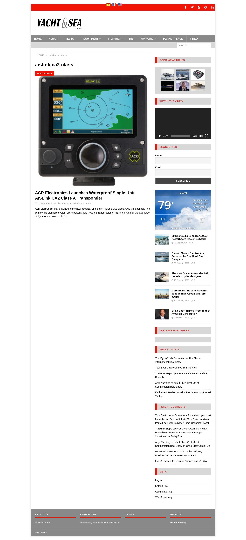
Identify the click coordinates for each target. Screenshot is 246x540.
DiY (131, 38)
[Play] (159, 135)
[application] (183, 123)
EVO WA (202, 461)
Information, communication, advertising (100, 522)
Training (114, 38)
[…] (65, 216)
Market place (173, 38)
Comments (163, 491)
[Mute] (201, 135)
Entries (161, 485)
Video (194, 38)
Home (38, 38)
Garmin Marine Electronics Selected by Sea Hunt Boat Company (188, 255)
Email (158, 167)
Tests (69, 38)
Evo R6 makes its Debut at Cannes (174, 461)
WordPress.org (163, 497)
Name (158, 155)
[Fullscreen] (206, 135)
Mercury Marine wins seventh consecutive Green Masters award (189, 293)
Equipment (90, 38)
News (52, 38)
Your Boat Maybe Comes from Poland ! (176, 367)
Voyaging (147, 38)
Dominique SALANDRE (72, 203)
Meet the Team (42, 522)
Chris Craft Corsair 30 (198, 445)
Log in (158, 480)
